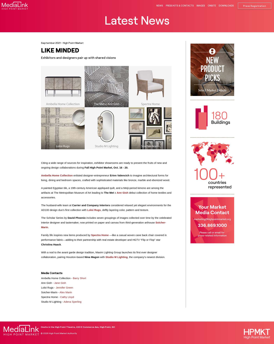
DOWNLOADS (226, 5)
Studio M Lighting (117, 257)
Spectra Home (100, 235)
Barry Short (79, 278)
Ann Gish (122, 192)
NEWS (159, 5)
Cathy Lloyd (67, 297)
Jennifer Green (64, 287)
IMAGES (201, 5)
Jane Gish (60, 282)
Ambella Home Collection (57, 175)
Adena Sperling (73, 301)
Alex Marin (66, 292)
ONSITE (212, 5)
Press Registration (254, 6)
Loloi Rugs (94, 209)
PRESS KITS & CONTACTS (180, 5)
